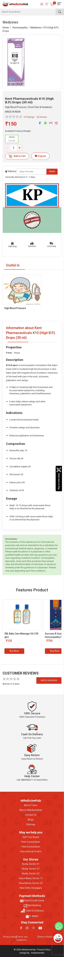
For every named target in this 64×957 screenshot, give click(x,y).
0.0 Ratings (29, 117)
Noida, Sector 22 (30, 873)
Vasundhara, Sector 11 (31, 878)
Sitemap (30, 824)
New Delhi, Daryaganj (31, 888)
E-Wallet (32, 916)
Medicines (36, 27)
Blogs (31, 819)
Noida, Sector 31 (30, 864)
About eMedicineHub (30, 810)
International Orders (30, 851)
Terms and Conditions (21, 938)
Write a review (49, 680)
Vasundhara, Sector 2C (31, 883)
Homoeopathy (19, 27)
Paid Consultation (31, 847)
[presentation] (6, 628)
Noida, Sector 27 (30, 869)
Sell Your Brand (31, 837)
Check (52, 171)
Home (6, 27)
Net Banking (32, 905)
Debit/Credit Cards (32, 900)
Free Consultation (30, 842)
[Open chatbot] (58, 938)
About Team (30, 805)
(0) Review (42, 117)
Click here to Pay (59, 479)
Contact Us (31, 815)
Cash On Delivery (32, 911)
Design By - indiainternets (32, 952)
